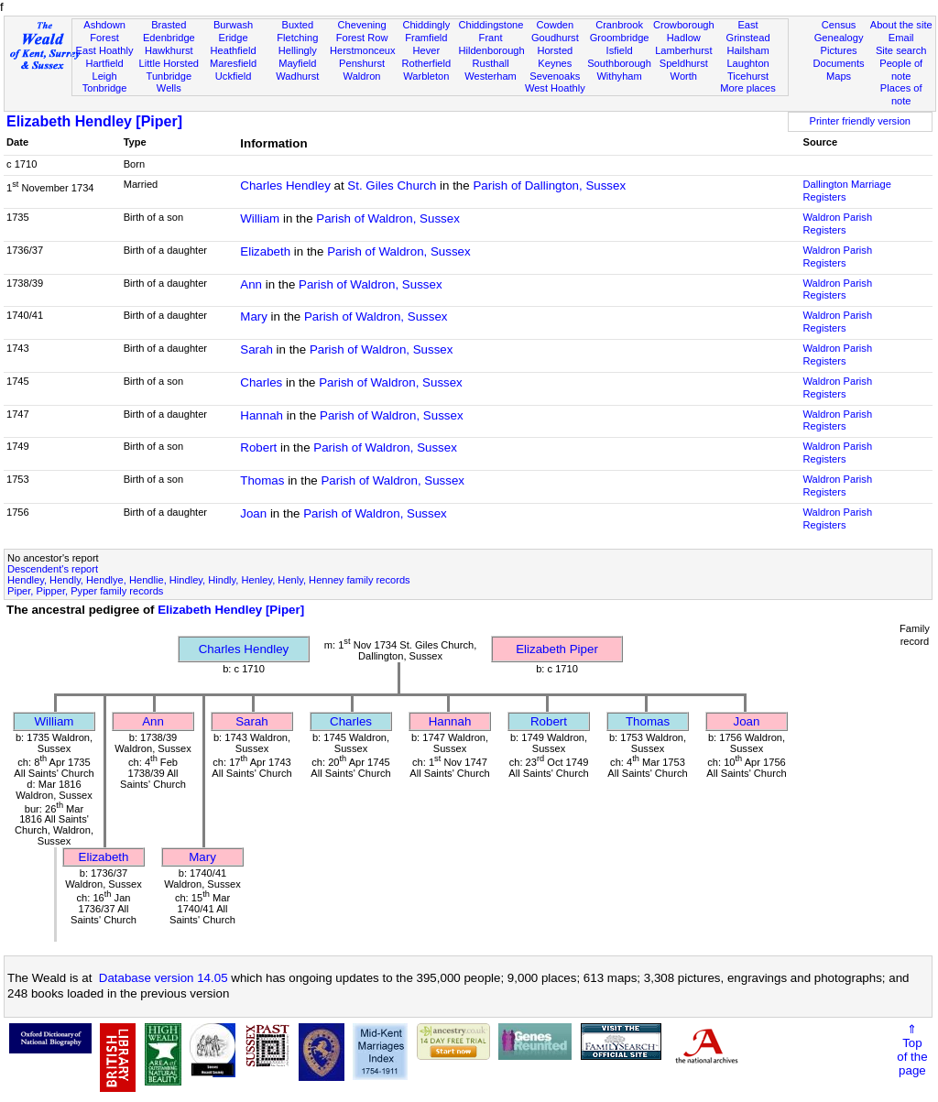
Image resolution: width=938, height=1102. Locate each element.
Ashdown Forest (104, 31)
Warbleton (426, 76)
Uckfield (233, 76)
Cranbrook (619, 24)
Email (901, 37)
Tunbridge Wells (169, 82)
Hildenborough (491, 50)
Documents (838, 63)
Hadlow (684, 37)
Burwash (233, 24)
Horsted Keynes (555, 57)
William (259, 218)
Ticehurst (748, 76)
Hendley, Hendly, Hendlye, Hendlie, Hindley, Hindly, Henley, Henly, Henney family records (208, 579)
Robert (258, 447)
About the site (901, 24)
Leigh (104, 76)
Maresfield (233, 63)
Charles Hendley (285, 185)
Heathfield (233, 50)
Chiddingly (426, 24)
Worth (684, 76)
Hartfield (104, 63)
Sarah (256, 349)
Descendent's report (52, 568)
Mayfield (297, 63)
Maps (838, 76)
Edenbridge (169, 37)
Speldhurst (684, 63)
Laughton (747, 63)
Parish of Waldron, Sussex (388, 218)
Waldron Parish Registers (838, 223)
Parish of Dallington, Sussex (549, 185)
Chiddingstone (490, 24)
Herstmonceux (363, 50)
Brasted (168, 24)
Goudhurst (555, 37)
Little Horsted (169, 63)
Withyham (618, 76)
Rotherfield (426, 63)
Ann (251, 284)
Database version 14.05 (163, 978)
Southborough (619, 63)
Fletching (297, 37)
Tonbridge (104, 87)
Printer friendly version (860, 120)
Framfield (426, 37)
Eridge (233, 37)
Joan (253, 513)
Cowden (554, 24)
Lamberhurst (683, 50)
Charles (261, 382)
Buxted (298, 24)
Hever (427, 50)
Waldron (362, 76)
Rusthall (491, 63)
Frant (491, 37)
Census (839, 24)
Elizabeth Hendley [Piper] (94, 121)
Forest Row (362, 37)
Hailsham (747, 50)
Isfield (619, 50)
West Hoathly (555, 87)
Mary (253, 316)
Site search (901, 50)
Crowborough (683, 24)
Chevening (362, 24)
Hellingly (297, 50)
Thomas (262, 480)
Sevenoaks (554, 76)
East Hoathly (105, 50)
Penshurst (362, 63)
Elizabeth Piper (557, 649)
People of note (900, 70)
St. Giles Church (391, 185)
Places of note (901, 94)
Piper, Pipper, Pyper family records (85, 590)
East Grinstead (747, 31)
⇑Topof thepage (912, 1049)
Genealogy (839, 37)
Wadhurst (297, 76)
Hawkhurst (168, 50)
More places (748, 87)
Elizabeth (265, 251)
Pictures (839, 50)
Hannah (261, 415)
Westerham (490, 76)
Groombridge (619, 37)
